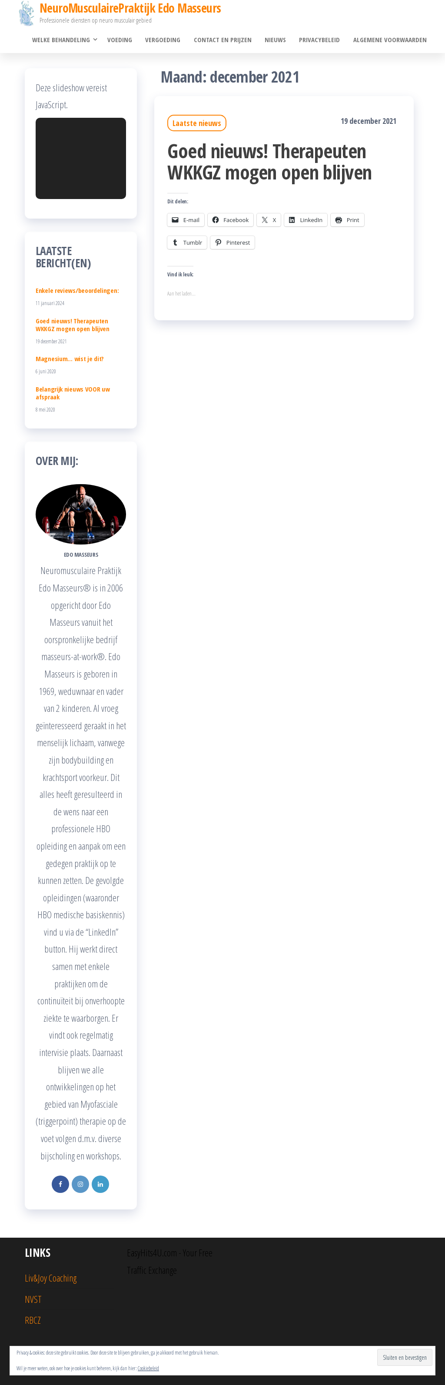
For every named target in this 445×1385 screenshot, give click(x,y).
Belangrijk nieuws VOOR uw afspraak (73, 393)
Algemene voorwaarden (390, 39)
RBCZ (33, 1320)
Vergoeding (163, 39)
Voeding (120, 39)
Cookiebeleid (148, 1368)
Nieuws (275, 39)
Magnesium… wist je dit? (70, 359)
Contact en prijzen (223, 39)
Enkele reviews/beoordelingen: (77, 290)
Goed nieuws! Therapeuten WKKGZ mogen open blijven (269, 161)
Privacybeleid (319, 39)
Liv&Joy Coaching (50, 1278)
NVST (33, 1298)
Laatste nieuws (197, 123)
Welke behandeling (62, 39)
